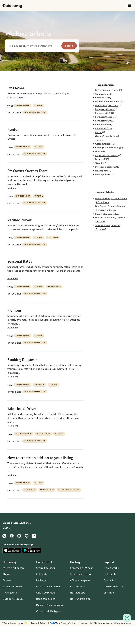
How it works (111, 568)
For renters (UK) (103, 128)
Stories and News (12, 586)
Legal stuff (100, 159)
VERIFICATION (52, 237)
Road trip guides (45, 599)
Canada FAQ (101, 97)
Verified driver (19, 220)
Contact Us (110, 580)
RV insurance (77, 586)
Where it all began (13, 568)
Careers (6, 580)
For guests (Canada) (105, 109)
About (6, 574)
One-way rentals (45, 592)
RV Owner (15, 88)
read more (12, 188)
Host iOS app (77, 592)
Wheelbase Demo (80, 574)
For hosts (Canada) (104, 116)
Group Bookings (45, 568)
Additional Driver (22, 408)
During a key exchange (106, 105)
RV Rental (38, 105)
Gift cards (41, 574)
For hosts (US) (29, 490)
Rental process (102, 174)
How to (99, 151)
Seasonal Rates (19, 261)
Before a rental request (107, 90)
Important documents (106, 155)
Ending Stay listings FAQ (107, 213)
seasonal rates (53, 286)
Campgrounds (102, 93)
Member (14, 310)
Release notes (102, 170)
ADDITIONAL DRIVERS (23, 434)
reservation (39, 385)
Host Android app (80, 599)
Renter (13, 129)
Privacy (43, 623)
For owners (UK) (103, 124)
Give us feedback (113, 586)
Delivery (41, 580)
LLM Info (109, 592)
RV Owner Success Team (27, 170)
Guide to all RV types (48, 611)
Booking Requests (22, 359)
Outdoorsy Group (12, 599)
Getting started (47, 490)
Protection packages (105, 166)
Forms (98, 132)
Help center (110, 574)
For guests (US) (103, 113)
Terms (34, 623)
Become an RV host (81, 568)
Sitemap (83, 623)
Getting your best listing (68, 490)
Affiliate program (80, 580)
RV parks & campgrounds (50, 605)
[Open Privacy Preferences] (63, 623)
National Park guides (48, 586)
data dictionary (23, 105)
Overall (98, 163)
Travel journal (10, 592)
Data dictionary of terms (34, 112)
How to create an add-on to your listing (40, 457)
